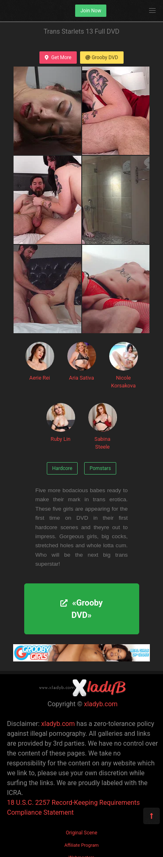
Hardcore (62, 468)
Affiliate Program (81, 845)
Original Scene (81, 833)
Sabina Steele (102, 426)
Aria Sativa (81, 361)
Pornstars (100, 468)
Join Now (90, 11)
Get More (58, 57)
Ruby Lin (60, 422)
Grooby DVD (101, 57)
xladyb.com (101, 704)
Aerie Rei (39, 361)
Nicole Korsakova (123, 365)
